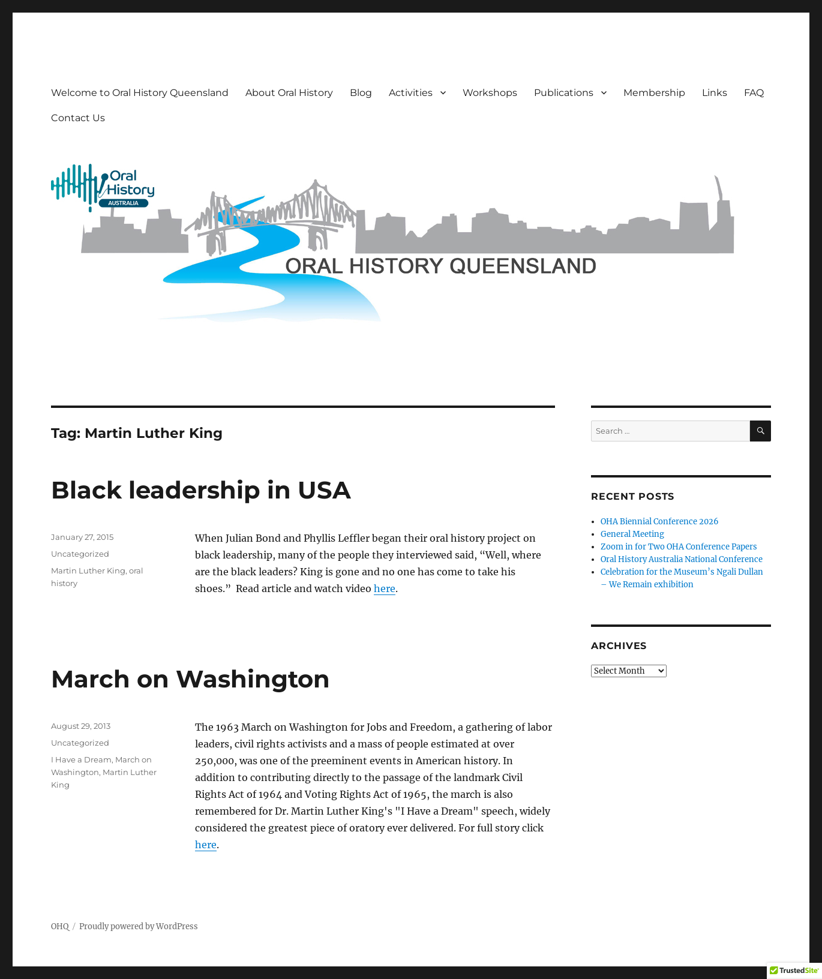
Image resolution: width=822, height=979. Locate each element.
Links (714, 92)
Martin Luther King (88, 570)
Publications (563, 92)
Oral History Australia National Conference (682, 559)
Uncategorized (80, 553)
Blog (361, 92)
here (384, 588)
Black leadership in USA (201, 489)
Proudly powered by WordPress (138, 926)
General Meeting (632, 534)
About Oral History (289, 92)
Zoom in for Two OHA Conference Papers (679, 547)
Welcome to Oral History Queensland (140, 92)
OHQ (59, 926)
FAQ (754, 92)
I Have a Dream (81, 759)
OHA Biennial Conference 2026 (660, 521)
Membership (654, 92)
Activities (411, 92)
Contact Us (78, 118)
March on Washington (190, 678)
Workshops (490, 92)
